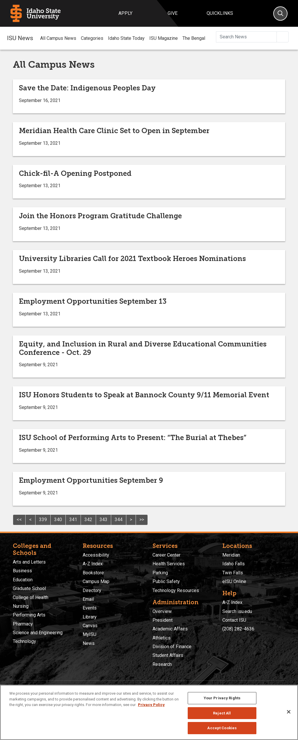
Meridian (231, 555)
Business (22, 570)
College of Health (30, 597)
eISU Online (234, 581)
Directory (92, 590)
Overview (162, 611)
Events (90, 608)
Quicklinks (220, 13)
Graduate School (29, 588)
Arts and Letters (29, 562)
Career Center (166, 555)
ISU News (20, 38)
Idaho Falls (233, 563)
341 (73, 519)
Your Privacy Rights (222, 698)
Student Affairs (167, 655)
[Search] (280, 13)
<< (19, 519)
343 (103, 519)
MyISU (89, 634)
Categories (92, 38)
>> (141, 519)
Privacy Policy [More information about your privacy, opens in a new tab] (151, 705)
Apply (125, 13)
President (162, 620)
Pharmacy (23, 624)
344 (119, 519)
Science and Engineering (38, 632)
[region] (149, 712)
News (89, 643)
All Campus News (58, 38)
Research (162, 664)
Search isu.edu (237, 611)
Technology (24, 641)
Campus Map (96, 581)
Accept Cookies (222, 728)
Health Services (168, 563)
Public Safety (166, 581)
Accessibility (96, 555)
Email (88, 599)
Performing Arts (29, 615)
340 (58, 519)
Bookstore (93, 572)
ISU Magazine (163, 38)
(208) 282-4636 (238, 629)
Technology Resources (175, 590)
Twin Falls (232, 572)
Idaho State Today (126, 38)
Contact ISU (234, 620)
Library (90, 617)
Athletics (161, 638)
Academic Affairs (170, 629)
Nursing (21, 606)
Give (173, 13)
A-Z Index (93, 563)
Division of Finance (171, 646)
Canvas (90, 625)
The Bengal (193, 38)
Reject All (222, 713)
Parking (160, 572)
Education (23, 579)
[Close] (288, 711)
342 (88, 519)
